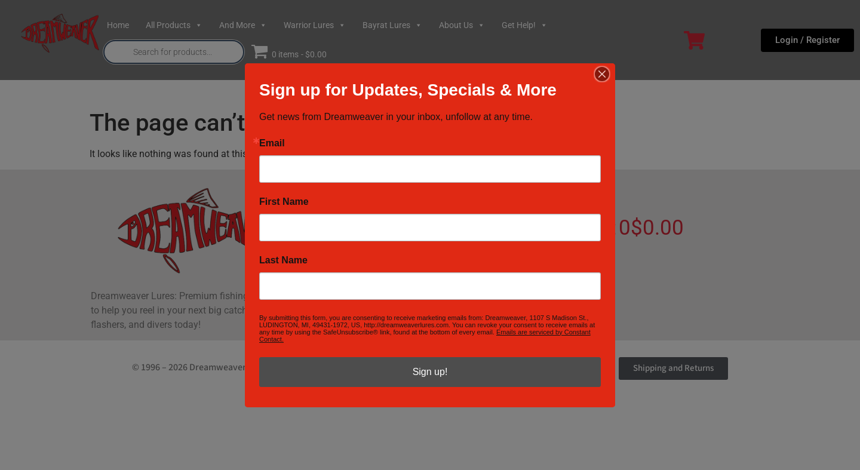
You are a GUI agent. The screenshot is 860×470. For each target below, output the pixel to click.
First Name (284, 202)
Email (272, 143)
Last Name (283, 260)
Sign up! (430, 372)
